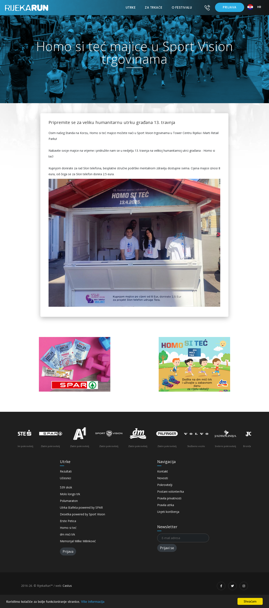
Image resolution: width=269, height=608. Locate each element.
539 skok (66, 487)
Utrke (131, 7)
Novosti (162, 478)
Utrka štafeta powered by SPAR (81, 507)
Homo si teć (68, 528)
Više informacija (92, 601)
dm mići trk (67, 534)
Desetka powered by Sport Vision (82, 514)
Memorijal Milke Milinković (78, 541)
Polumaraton (69, 501)
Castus (67, 586)
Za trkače (153, 7)
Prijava (229, 7)
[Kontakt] (207, 7)
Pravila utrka (165, 505)
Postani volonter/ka (170, 492)
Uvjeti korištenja (168, 512)
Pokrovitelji (164, 485)
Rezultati (66, 471)
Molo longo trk (70, 494)
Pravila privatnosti (169, 498)
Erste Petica (68, 521)
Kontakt (162, 471)
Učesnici (65, 478)
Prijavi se (167, 548)
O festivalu (182, 7)
